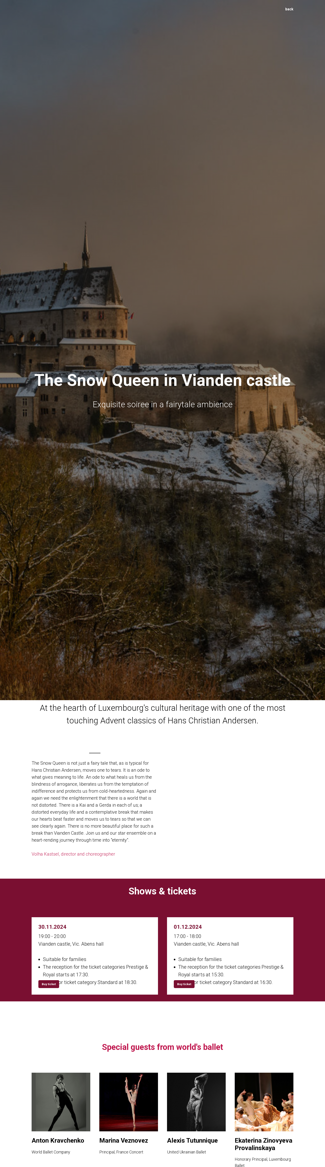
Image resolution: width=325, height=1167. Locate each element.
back (289, 9)
